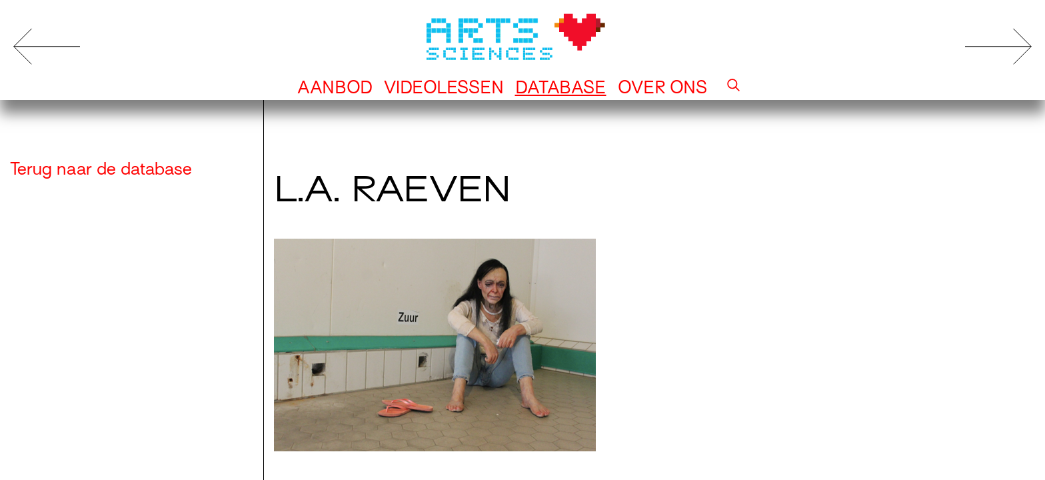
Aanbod (335, 87)
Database (560, 87)
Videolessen (444, 87)
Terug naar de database (101, 169)
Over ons (662, 87)
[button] (733, 87)
